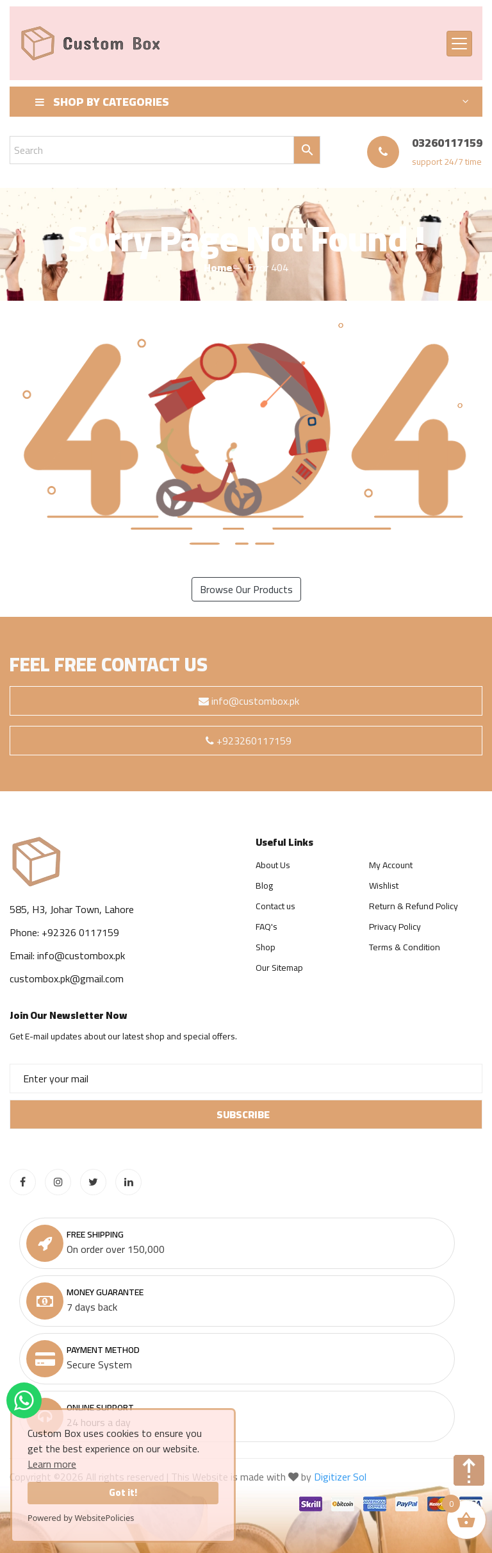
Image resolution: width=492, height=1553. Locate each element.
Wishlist (383, 885)
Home (218, 267)
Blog (264, 885)
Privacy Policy (395, 926)
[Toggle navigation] (459, 43)
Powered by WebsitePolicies (81, 1518)
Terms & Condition (404, 947)
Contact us (275, 906)
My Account (391, 865)
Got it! (123, 1492)
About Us (273, 865)
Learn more (52, 1464)
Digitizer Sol (340, 1476)
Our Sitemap (279, 967)
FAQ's (266, 926)
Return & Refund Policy (413, 906)
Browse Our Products (246, 589)
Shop (265, 947)
